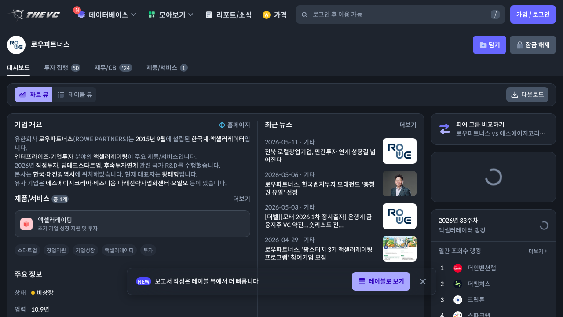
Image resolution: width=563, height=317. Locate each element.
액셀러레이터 (119, 250)
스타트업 (27, 250)
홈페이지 (234, 125)
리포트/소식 (228, 15)
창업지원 (56, 250)
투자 (148, 250)
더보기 (538, 251)
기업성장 (85, 250)
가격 (275, 15)
